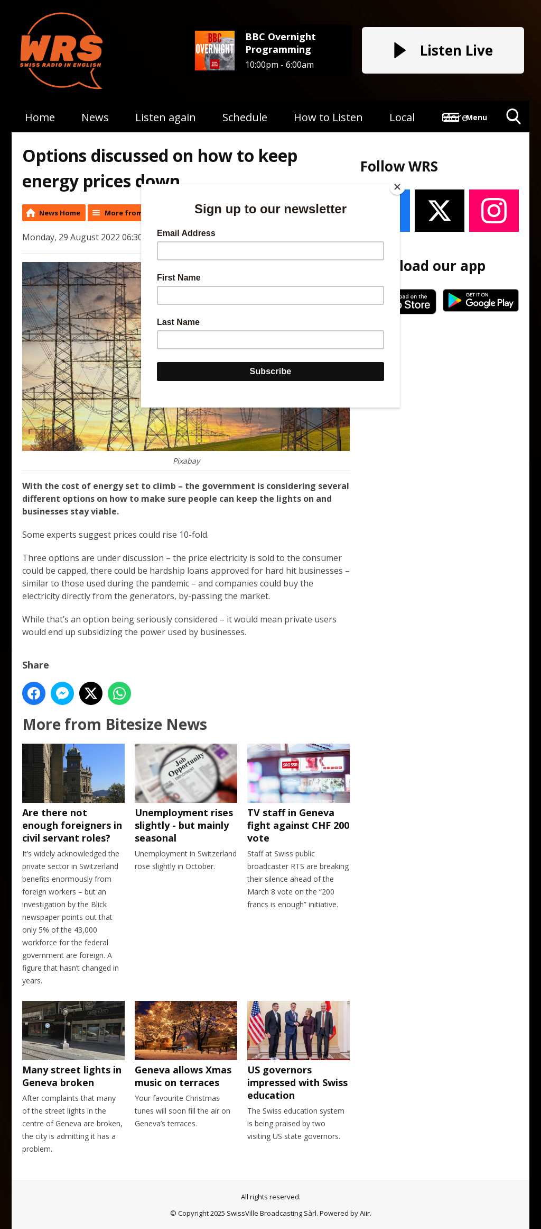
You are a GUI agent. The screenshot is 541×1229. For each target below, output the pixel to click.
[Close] (397, 187)
